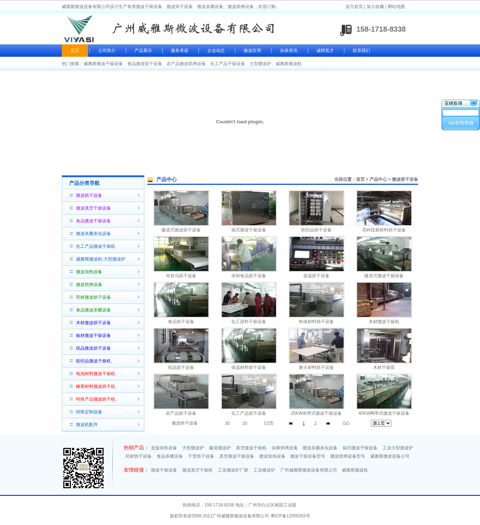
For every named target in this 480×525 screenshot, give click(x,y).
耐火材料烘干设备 (316, 367)
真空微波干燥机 (251, 447)
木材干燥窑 (384, 367)
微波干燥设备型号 (307, 456)
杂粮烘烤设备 (285, 447)
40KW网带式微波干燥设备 (384, 413)
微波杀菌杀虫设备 (93, 233)
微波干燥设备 (164, 470)
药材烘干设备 (138, 456)
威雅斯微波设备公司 (389, 456)
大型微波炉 (260, 63)
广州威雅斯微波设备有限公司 (308, 470)
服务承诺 (179, 50)
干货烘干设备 (201, 456)
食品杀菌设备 (170, 456)
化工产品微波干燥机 (95, 246)
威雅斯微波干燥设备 (103, 63)
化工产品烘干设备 (248, 413)
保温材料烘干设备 (248, 367)
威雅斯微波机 (289, 63)
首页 (75, 50)
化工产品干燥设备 (227, 63)
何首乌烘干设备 (181, 275)
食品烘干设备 (181, 321)
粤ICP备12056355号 (290, 515)
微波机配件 (87, 424)
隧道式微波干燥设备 (384, 275)
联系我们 (361, 50)
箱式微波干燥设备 (248, 229)
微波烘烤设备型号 (347, 456)
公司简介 (107, 50)
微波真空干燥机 (197, 470)
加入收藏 (375, 6)
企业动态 (216, 50)
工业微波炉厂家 (233, 470)
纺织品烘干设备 (316, 229)
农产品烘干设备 (181, 413)
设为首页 (354, 6)
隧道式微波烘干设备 (181, 229)
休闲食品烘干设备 (248, 275)
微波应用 (252, 50)
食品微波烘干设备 (144, 63)
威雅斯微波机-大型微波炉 (100, 259)
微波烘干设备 (405, 179)
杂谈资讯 (288, 50)
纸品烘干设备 (181, 367)
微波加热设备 (272, 456)
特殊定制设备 (89, 411)
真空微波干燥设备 (236, 456)
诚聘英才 (325, 50)
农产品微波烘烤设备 (186, 63)
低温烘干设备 (316, 275)
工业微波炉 (264, 470)
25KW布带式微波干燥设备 (316, 413)
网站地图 (396, 6)
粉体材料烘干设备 (316, 321)
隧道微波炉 (220, 447)
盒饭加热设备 (164, 447)
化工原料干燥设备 (248, 321)
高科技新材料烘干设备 (384, 229)
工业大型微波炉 (398, 447)
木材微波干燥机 (384, 321)
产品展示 (143, 50)
